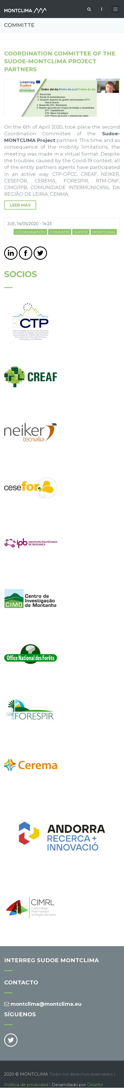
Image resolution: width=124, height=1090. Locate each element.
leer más (20, 205)
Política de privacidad (26, 1084)
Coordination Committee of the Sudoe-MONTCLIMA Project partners (59, 61)
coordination (30, 232)
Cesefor (95, 1084)
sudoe (81, 232)
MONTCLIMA (103, 232)
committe (60, 232)
